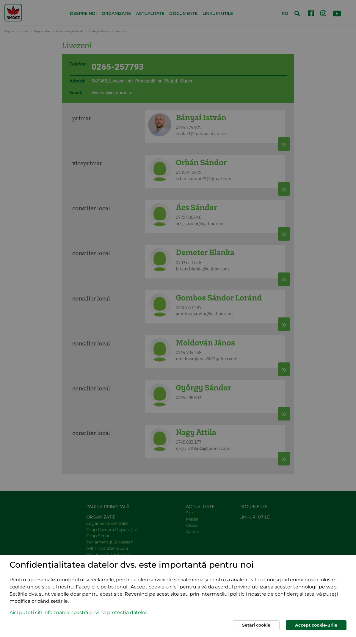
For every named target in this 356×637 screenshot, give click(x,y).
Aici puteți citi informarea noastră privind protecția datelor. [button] (79, 612)
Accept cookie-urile (316, 625)
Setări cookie (256, 625)
